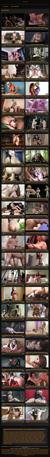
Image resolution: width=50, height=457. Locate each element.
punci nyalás (20, 442)
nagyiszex (37, 440)
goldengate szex (24, 436)
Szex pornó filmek (6, 452)
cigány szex (41, 433)
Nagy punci (29, 449)
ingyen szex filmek (38, 437)
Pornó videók (42, 449)
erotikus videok (32, 435)
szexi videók (9, 446)
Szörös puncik (26, 451)
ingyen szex (31, 437)
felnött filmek (17, 436)
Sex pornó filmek (20, 450)
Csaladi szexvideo (10, 453)
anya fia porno (34, 431)
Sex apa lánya (4, 453)
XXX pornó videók (34, 449)
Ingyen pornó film (14, 450)
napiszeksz (41, 440)
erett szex (21, 453)
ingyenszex (31, 438)
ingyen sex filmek (17, 437)
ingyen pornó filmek (37, 436)
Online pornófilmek (15, 449)
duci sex (36, 434)
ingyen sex (11, 437)
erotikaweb (26, 435)
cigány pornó (36, 433)
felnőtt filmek (6, 436)
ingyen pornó (30, 436)
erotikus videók (39, 435)
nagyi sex (28, 440)
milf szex (8, 440)
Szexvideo (3, 449)
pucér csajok (14, 442)
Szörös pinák (42, 450)
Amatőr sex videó (31, 454)
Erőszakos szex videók (15, 451)
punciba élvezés (26, 442)
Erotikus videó (45, 451)
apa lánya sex (11, 433)
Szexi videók (25, 1)
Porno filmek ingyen (29, 452)
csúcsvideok (32, 434)
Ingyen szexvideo (36, 453)
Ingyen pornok (41, 453)
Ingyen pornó (25, 453)
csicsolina (16, 434)
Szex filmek (22, 451)
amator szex (28, 431)
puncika (32, 442)
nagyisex (32, 440)
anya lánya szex (40, 431)
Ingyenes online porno (44, 452)
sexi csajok (9, 443)
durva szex (13, 435)
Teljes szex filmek (13, 452)
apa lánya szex (18, 433)
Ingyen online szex (8, 449)
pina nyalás (16, 441)
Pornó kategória (15, 6)
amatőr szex (17, 431)
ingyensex (27, 438)
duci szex (41, 434)
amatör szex (22, 431)
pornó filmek (21, 441)
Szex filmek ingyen (32, 451)
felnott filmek (12, 436)
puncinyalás (36, 442)
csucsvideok (21, 434)
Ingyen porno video (36, 452)
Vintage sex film (8, 451)
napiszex (5, 441)
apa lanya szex (25, 433)
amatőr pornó (6, 431)
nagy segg (23, 440)
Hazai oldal (5, 6)
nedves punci (10, 441)
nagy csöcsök (18, 440)
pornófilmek (6, 442)
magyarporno (37, 438)
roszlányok (41, 442)
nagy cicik (13, 440)
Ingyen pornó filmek (39, 451)
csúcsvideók (26, 434)
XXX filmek (18, 452)
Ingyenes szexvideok (22, 449)
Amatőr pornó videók (6, 450)
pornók (10, 442)
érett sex (17, 435)
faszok (44, 435)
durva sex (9, 435)
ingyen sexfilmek (25, 437)
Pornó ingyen (32, 450)
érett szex (22, 435)
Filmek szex (30, 453)
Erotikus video (16, 453)
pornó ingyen (27, 441)
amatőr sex (12, 431)
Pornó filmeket (23, 452)
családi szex (11, 434)
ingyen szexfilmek (12, 438)
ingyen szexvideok (20, 438)
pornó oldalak (33, 441)
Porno (39, 449)
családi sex (6, 434)
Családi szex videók (23, 454)
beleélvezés (30, 433)
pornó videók (38, 441)
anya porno (6, 433)
